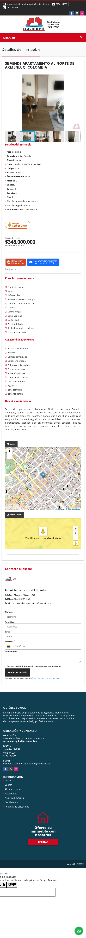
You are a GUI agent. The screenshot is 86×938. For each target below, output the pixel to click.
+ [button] (9, 451)
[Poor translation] (12, 885)
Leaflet (56, 509)
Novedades (11, 793)
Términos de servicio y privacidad (45, 678)
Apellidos (10, 622)
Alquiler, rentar (13, 789)
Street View (18, 224)
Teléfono (10, 641)
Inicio (8, 780)
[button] (78, 77)
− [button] (9, 456)
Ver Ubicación (34, 538)
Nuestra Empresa (14, 797)
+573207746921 (14, 7)
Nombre (9, 612)
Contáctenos (11, 802)
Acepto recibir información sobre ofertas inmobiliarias (34, 666)
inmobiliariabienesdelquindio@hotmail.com (31, 603)
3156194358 (61, 4)
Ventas (8, 784)
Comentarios (11, 651)
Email (8, 631)
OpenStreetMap (74, 509)
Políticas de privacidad (17, 806)
